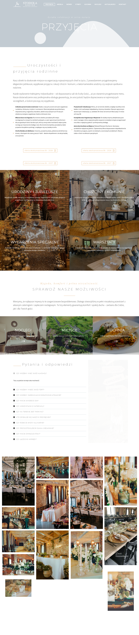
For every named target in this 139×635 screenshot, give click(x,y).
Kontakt (122, 4)
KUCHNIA (116, 330)
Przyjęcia (49, 4)
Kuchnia (87, 4)
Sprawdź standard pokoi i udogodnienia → (23, 336)
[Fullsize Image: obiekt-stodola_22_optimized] (86, 467)
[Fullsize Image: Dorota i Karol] (18, 481)
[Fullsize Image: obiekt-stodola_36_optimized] (18, 541)
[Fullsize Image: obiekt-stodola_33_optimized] (120, 536)
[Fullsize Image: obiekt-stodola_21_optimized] (52, 467)
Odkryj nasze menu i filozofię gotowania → (115, 336)
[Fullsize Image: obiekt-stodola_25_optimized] (120, 481)
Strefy (78, 4)
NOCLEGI (23, 330)
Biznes (69, 4)
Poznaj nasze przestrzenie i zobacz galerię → (69, 336)
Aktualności (110, 4)
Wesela (60, 4)
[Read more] (23, 341)
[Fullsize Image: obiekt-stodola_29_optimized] (52, 504)
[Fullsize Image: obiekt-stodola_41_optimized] (52, 555)
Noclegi (98, 4)
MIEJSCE (69, 330)
